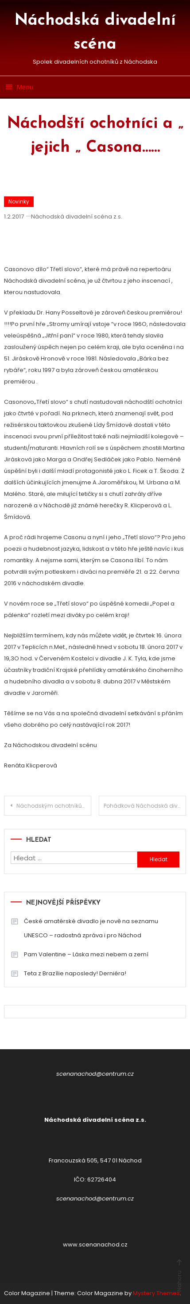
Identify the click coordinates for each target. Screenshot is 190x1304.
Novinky (18, 201)
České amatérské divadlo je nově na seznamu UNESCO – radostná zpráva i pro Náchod (91, 928)
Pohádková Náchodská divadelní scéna (145, 805)
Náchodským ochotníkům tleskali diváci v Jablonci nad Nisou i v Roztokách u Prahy (54, 805)
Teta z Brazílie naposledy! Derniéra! (75, 973)
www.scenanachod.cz (95, 1244)
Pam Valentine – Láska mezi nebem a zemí (86, 954)
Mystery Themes (156, 1293)
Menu (19, 87)
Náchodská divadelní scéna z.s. (76, 216)
